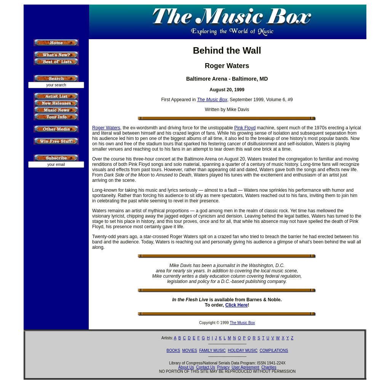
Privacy (223, 367)
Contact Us (205, 367)
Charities (268, 367)
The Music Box (242, 323)
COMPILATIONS (274, 350)
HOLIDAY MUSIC (242, 350)
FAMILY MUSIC (212, 350)
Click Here (236, 305)
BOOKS (173, 350)
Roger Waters (106, 127)
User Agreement (245, 367)
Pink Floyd (245, 127)
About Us (186, 367)
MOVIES (189, 350)
